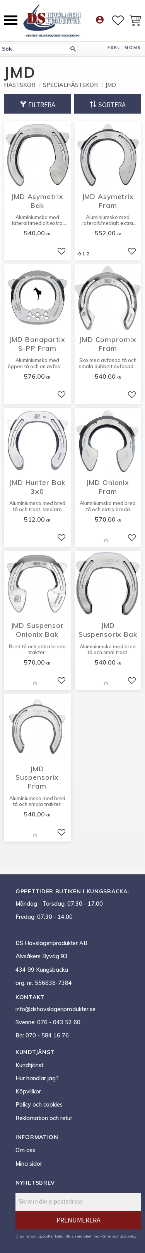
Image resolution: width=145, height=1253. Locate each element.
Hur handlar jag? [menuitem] (37, 1078)
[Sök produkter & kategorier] (34, 49)
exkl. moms (124, 47)
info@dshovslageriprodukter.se (55, 1009)
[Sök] (73, 49)
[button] (10, 20)
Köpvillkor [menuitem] (28, 1091)
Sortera (112, 104)
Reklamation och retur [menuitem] (43, 1118)
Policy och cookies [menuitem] (39, 1104)
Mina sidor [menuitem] (28, 1163)
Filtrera (41, 104)
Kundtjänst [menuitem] (29, 1065)
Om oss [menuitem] (25, 1150)
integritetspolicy (122, 1236)
